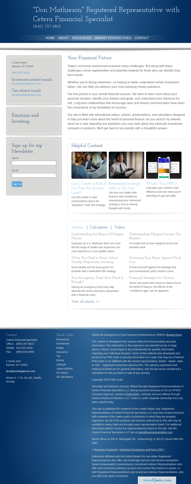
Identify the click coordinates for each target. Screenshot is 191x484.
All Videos (62, 372)
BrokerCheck (173, 334)
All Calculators (64, 376)
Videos (119, 227)
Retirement (62, 339)
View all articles (82, 301)
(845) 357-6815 (21, 72)
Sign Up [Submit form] (17, 184)
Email (15, 170)
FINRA (129, 394)
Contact (142, 38)
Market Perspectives (113, 38)
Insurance (62, 351)
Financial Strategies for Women (151, 278)
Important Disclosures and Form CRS (141, 449)
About (63, 38)
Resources (81, 38)
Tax (58, 356)
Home (50, 38)
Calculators (99, 227)
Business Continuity (106, 449)
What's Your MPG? (161, 184)
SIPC (137, 394)
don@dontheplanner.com (26, 83)
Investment (62, 343)
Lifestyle (61, 364)
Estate (60, 347)
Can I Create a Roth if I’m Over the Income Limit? (88, 188)
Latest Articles (64, 368)
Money (60, 360)
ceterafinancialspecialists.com (155, 432)
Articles (77, 227)
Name (15, 157)
